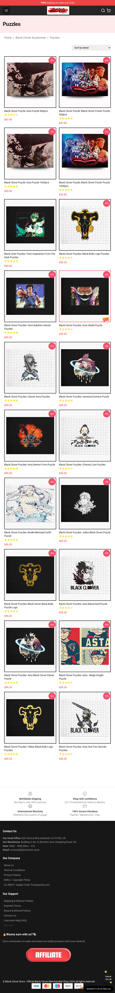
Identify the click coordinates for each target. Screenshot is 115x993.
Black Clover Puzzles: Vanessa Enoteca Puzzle (84, 396)
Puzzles (55, 37)
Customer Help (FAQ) (15, 920)
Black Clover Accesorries (31, 37)
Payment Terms (12, 905)
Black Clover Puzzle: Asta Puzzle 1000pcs (26, 182)
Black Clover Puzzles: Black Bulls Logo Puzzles (84, 253)
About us (9, 865)
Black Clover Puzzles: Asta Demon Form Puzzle (29, 464)
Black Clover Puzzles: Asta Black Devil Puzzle (83, 604)
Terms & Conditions (14, 870)
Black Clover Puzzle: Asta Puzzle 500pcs (26, 111)
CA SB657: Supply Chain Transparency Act (27, 884)
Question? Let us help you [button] (99, 989)
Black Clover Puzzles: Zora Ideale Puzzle (80, 325)
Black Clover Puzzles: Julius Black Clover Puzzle (84, 532)
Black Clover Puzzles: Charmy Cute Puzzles (82, 464)
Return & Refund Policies (17, 910)
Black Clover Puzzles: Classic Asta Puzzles (27, 396)
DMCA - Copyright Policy (17, 880)
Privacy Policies (12, 875)
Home (8, 37)
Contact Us (10, 915)
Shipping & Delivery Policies (18, 900)
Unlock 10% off (108, 978)
